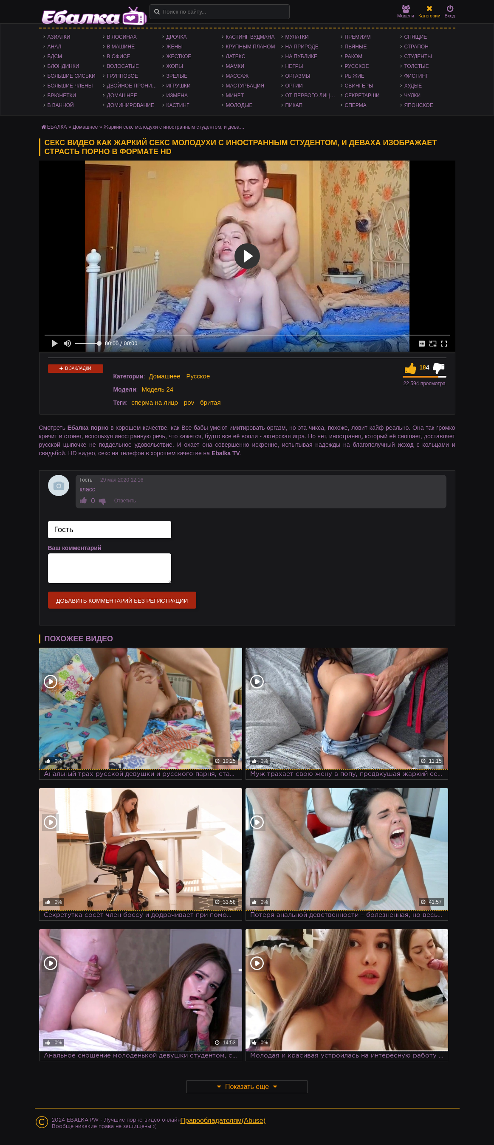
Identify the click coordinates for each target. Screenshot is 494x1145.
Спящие (415, 37)
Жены (175, 47)
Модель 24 (157, 389)
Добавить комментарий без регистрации (122, 601)
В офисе (118, 56)
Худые (413, 86)
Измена (177, 96)
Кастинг (178, 105)
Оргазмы (298, 76)
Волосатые (123, 66)
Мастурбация (245, 86)
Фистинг (416, 76)
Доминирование (130, 105)
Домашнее (122, 96)
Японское (418, 105)
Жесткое (179, 56)
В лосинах (122, 37)
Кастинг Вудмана (250, 37)
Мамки (235, 66)
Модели (405, 11)
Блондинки (63, 66)
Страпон (416, 47)
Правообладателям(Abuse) (223, 1120)
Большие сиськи (72, 76)
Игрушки (179, 86)
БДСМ (55, 56)
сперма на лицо (154, 402)
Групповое (122, 76)
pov (189, 402)
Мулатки (297, 37)
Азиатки (59, 37)
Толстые (416, 66)
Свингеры (359, 86)
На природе (302, 47)
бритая (210, 402)
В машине (121, 47)
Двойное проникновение (134, 86)
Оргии (294, 86)
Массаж (237, 76)
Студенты (418, 56)
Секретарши (362, 96)
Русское (357, 66)
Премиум (358, 37)
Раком (353, 56)
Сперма (356, 105)
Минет (235, 96)
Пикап (294, 105)
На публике (301, 56)
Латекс (236, 56)
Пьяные (356, 47)
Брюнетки (62, 96)
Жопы (175, 66)
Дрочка (177, 37)
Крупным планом (250, 47)
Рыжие (354, 76)
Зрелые (177, 76)
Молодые (239, 105)
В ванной (61, 105)
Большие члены (70, 86)
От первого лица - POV (313, 96)
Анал (55, 47)
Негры (294, 66)
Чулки (412, 96)
